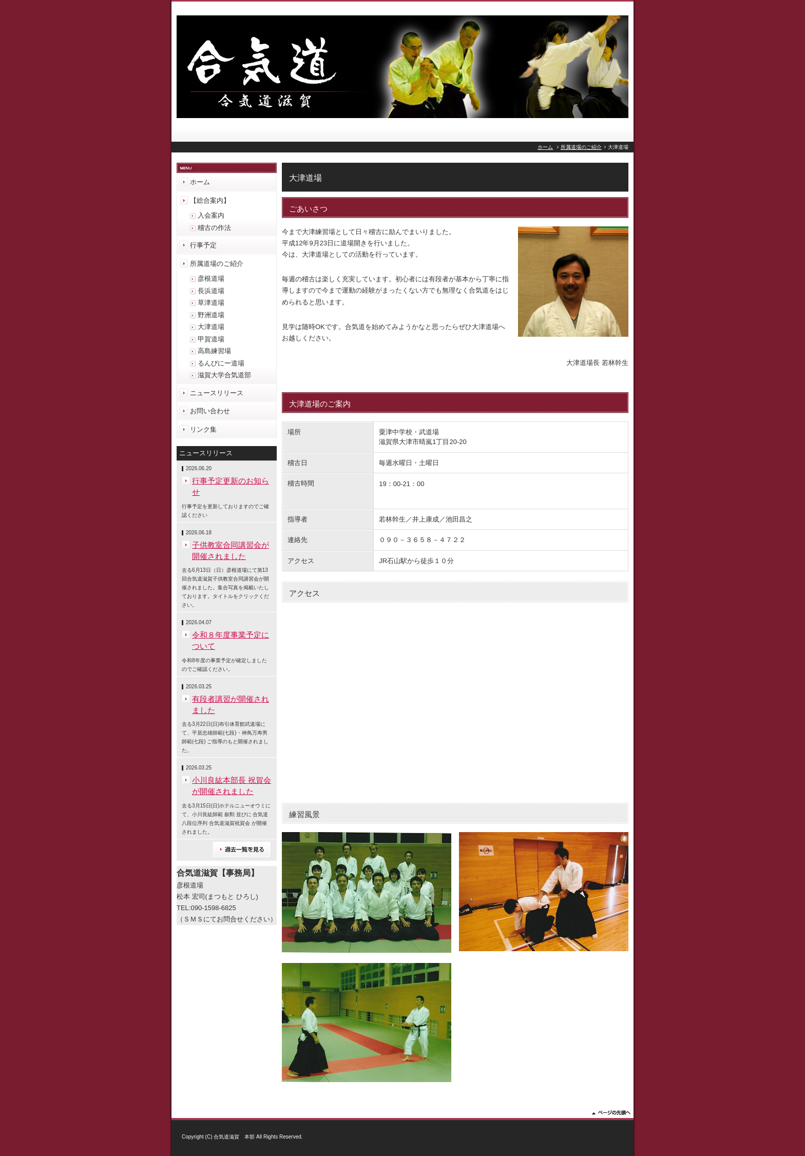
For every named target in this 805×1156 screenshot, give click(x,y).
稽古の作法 (214, 228)
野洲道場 (211, 315)
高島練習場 (214, 351)
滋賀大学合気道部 (224, 375)
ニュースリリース (216, 393)
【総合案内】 (210, 200)
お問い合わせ (210, 411)
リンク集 (203, 429)
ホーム (545, 147)
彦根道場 (211, 278)
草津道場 (211, 302)
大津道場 (211, 327)
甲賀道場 (211, 339)
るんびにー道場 (221, 363)
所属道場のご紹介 (581, 147)
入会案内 (211, 215)
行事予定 (203, 245)
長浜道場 (211, 291)
